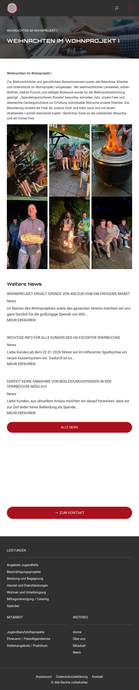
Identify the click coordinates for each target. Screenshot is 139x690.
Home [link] (77, 632)
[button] (129, 10)
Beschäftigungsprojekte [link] (24, 572)
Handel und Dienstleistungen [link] (27, 585)
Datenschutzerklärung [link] (72, 677)
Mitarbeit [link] (79, 646)
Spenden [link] (13, 606)
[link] (13, 8)
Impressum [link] (44, 677)
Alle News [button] (69, 427)
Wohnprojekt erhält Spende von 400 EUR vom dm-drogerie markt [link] (68, 294)
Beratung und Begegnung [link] (25, 579)
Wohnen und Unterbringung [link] (26, 592)
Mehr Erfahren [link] (21, 320)
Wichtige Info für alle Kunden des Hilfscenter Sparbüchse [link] (63, 337)
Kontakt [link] (97, 677)
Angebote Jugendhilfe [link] (22, 565)
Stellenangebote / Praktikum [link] (27, 646)
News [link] (11, 301)
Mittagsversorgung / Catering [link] (28, 599)
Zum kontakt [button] (71, 513)
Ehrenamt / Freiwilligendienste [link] (28, 639)
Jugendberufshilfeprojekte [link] (25, 632)
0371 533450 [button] (71, 525)
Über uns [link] (79, 639)
